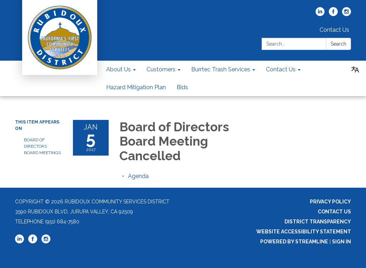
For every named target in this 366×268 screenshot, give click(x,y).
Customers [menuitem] (161, 69)
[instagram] (346, 14)
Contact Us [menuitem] (281, 69)
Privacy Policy (330, 201)
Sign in (341, 241)
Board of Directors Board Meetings (42, 146)
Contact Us (334, 29)
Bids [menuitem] (182, 87)
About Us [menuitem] (118, 69)
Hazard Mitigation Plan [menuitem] (136, 87)
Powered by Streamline (294, 241)
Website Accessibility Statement (303, 231)
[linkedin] (320, 14)
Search (338, 44)
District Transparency (318, 221)
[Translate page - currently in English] (355, 70)
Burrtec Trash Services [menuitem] (220, 69)
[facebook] (333, 14)
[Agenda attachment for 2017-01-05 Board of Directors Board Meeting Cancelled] (138, 176)
